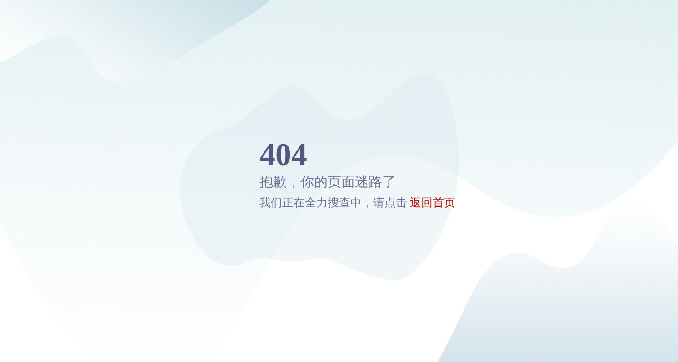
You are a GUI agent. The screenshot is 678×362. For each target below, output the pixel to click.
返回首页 (432, 202)
